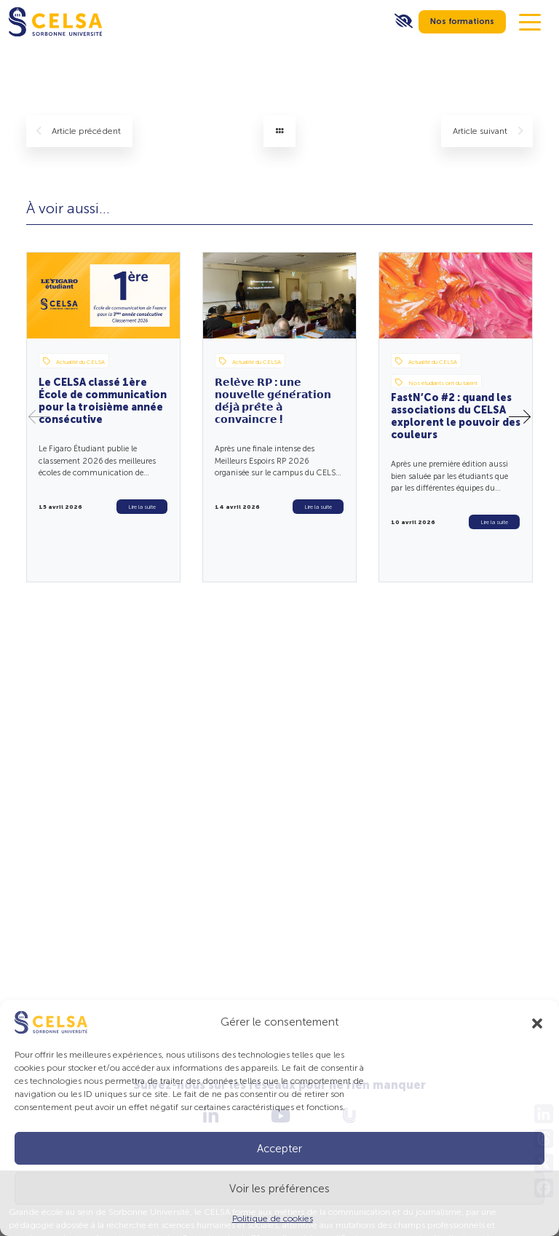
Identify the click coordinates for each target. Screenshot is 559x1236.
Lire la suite (142, 506)
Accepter (279, 1148)
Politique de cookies (272, 1218)
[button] (537, 1022)
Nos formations (462, 21)
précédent (78, 131)
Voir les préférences (279, 1188)
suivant (488, 131)
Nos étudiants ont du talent (436, 382)
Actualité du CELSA (74, 361)
